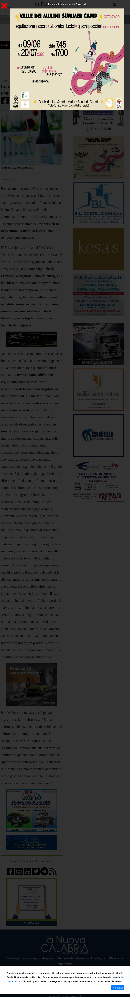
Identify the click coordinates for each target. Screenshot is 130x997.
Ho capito (118, 987)
